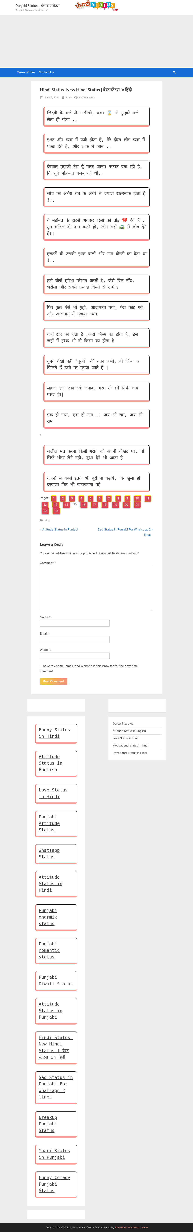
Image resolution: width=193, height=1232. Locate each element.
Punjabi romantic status (49, 951)
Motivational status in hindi (130, 745)
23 (56, 511)
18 (104, 504)
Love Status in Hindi (126, 738)
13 (55, 504)
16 (84, 504)
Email (45, 633)
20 (126, 504)
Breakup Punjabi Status (48, 1124)
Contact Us (46, 72)
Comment (48, 563)
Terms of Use (26, 72)
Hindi (47, 520)
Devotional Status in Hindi (130, 753)
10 (137, 498)
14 (66, 504)
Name (45, 617)
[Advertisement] (96, 41)
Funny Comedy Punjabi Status (54, 1184)
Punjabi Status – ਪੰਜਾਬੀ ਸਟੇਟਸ (37, 5)
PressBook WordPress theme (131, 1227)
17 (94, 504)
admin (68, 97)
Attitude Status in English (50, 763)
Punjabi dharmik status (48, 917)
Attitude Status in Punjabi (50, 1011)
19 (115, 504)
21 (137, 504)
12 (45, 504)
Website (45, 649)
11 (147, 498)
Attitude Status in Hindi (50, 884)
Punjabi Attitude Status (49, 823)
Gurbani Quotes (123, 723)
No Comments (87, 97)
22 (45, 511)
